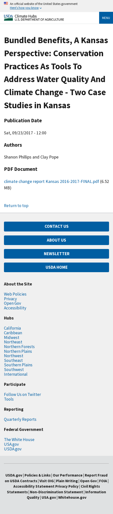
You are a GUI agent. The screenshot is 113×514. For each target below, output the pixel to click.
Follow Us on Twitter (22, 394)
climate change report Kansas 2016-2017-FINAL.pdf (51, 181)
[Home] (34, 19)
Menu (106, 18)
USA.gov (11, 444)
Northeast (13, 342)
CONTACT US (57, 226)
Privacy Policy (67, 486)
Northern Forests (19, 346)
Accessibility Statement (34, 486)
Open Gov (12, 303)
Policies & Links (38, 475)
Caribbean (13, 333)
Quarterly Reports (20, 419)
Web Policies (15, 294)
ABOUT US (56, 240)
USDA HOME (57, 267)
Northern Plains (18, 351)
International (16, 374)
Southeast (13, 360)
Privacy (10, 298)
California (12, 328)
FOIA (103, 481)
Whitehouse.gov (72, 497)
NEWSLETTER (56, 253)
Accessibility (15, 308)
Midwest (11, 337)
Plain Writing (67, 481)
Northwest (13, 355)
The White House (19, 439)
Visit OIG (46, 481)
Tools (9, 399)
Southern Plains (18, 365)
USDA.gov (13, 449)
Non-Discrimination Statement (56, 492)
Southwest (14, 369)
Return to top (16, 205)
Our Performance (68, 475)
